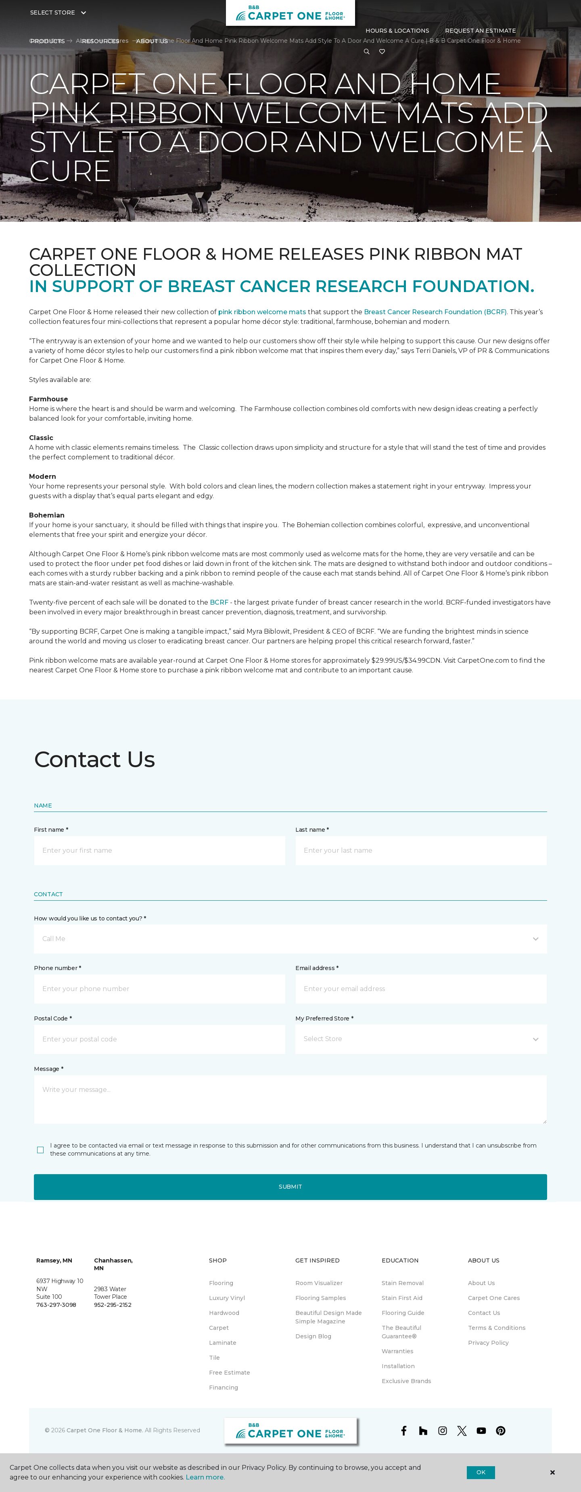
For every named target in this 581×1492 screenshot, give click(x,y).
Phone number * (57, 968)
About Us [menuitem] (481, 1283)
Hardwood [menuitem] (224, 1313)
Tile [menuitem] (214, 1357)
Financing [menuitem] (223, 1387)
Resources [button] (100, 41)
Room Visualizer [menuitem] (319, 1283)
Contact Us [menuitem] (484, 1313)
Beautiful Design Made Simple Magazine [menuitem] (328, 1317)
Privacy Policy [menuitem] (488, 1342)
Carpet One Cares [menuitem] (494, 1298)
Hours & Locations (397, 30)
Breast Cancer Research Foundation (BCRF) (435, 312)
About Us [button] (152, 41)
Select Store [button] (52, 12)
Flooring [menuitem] (221, 1283)
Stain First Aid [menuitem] (402, 1298)
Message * (48, 1069)
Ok (481, 1472)
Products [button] (47, 41)
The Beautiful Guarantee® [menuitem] (401, 1332)
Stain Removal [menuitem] (403, 1283)
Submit (290, 1186)
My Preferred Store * (324, 1018)
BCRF (219, 602)
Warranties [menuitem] (398, 1351)
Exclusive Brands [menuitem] (406, 1381)
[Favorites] (382, 52)
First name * (51, 830)
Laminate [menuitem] (222, 1342)
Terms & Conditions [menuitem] (497, 1327)
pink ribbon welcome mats (262, 312)
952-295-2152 (113, 1304)
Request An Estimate (480, 30)
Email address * (317, 968)
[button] (366, 52)
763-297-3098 (56, 1304)
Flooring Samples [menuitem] (320, 1298)
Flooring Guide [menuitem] (403, 1313)
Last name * (312, 830)
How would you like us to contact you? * (90, 918)
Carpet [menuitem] (219, 1327)
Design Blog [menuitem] (313, 1336)
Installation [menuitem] (398, 1366)
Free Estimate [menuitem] (229, 1372)
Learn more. (205, 1477)
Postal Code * (52, 1018)
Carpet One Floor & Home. (105, 1430)
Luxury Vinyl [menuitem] (227, 1298)
